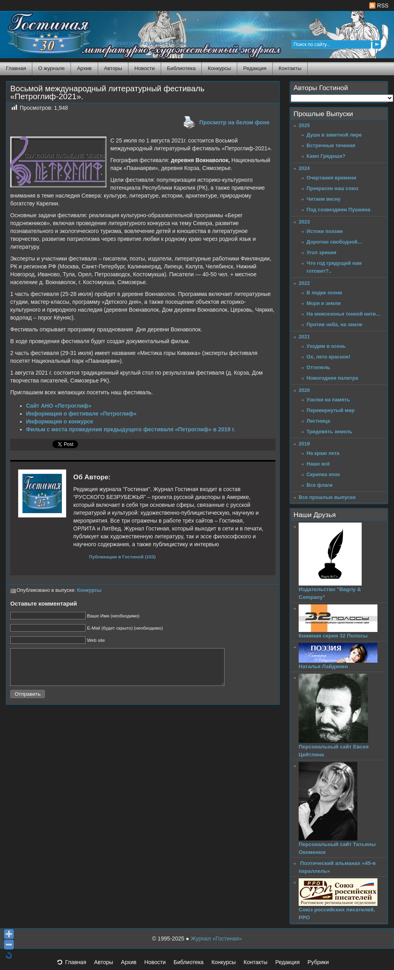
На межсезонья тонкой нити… (344, 314)
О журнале (51, 68)
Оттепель (318, 367)
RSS (378, 5)
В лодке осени (324, 293)
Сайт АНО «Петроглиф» (58, 406)
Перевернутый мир (331, 410)
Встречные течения (331, 145)
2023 (304, 222)
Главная (16, 68)
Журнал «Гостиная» (216, 938)
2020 (304, 390)
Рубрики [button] (321, 964)
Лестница (318, 421)
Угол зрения (321, 252)
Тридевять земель (329, 431)
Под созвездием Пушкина (338, 209)
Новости (144, 68)
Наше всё (318, 464)
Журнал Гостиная (37, 33)
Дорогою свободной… (334, 242)
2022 (304, 283)
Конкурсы (219, 68)
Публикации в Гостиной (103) (122, 556)
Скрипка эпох (323, 474)
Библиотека (181, 68)
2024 (304, 168)
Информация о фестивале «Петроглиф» (81, 413)
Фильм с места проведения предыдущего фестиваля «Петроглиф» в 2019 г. (130, 429)
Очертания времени (331, 178)
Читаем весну (323, 199)
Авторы (113, 68)
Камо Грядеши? (326, 156)
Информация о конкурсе (59, 421)
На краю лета (323, 453)
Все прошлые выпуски (327, 497)
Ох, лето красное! (328, 357)
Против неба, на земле (334, 324)
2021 (304, 337)
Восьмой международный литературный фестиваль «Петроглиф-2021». (107, 92)
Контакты (290, 68)
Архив (84, 68)
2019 (304, 444)
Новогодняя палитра (332, 378)
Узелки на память (328, 400)
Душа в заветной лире (334, 135)
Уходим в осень (326, 346)
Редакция (254, 68)
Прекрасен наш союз (332, 188)
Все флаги (320, 485)
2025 (304, 125)
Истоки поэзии (325, 231)
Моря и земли (324, 303)
